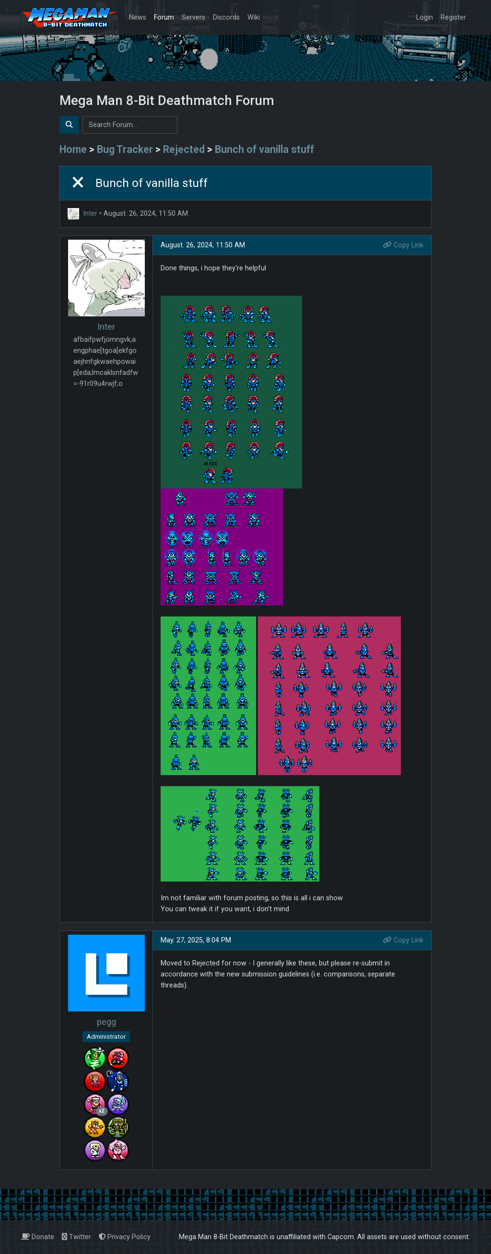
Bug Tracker (125, 149)
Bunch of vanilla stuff (264, 149)
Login (424, 17)
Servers (193, 17)
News (137, 17)
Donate (37, 1237)
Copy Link (403, 245)
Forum (164, 17)
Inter (90, 213)
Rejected (184, 149)
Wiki (253, 17)
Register (453, 17)
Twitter (76, 1237)
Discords (226, 17)
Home (73, 149)
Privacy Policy (125, 1237)
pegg (106, 1022)
